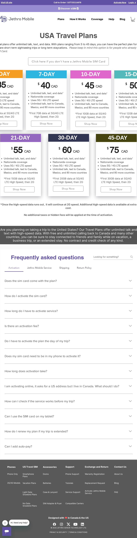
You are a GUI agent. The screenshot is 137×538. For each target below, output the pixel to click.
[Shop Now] (46, 124)
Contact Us (120, 466)
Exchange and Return (96, 466)
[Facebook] (54, 524)
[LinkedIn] (82, 524)
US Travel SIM (30, 466)
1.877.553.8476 (74, 2)
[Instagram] (61, 524)
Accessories (50, 467)
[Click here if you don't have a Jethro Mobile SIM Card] (68, 61)
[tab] (14, 268)
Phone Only (12, 474)
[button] (133, 19)
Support (69, 466)
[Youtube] (75, 524)
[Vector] (68, 524)
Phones (11, 467)
